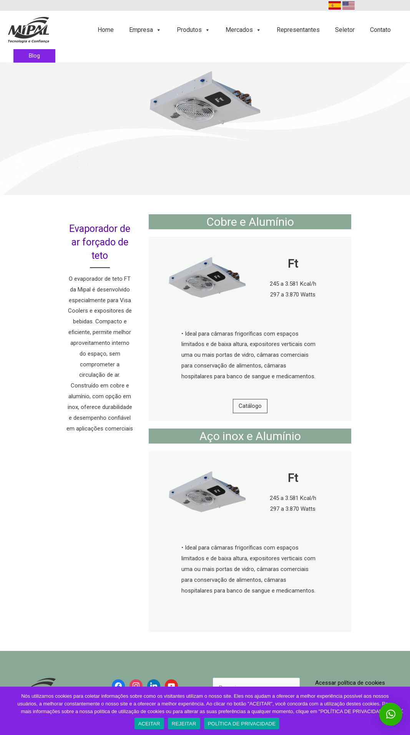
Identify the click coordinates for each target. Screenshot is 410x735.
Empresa (145, 29)
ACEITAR (149, 724)
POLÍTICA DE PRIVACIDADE (242, 724)
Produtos (193, 29)
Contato (380, 29)
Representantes (298, 29)
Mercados (243, 29)
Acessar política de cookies (350, 682)
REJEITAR (184, 724)
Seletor (345, 29)
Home (106, 29)
